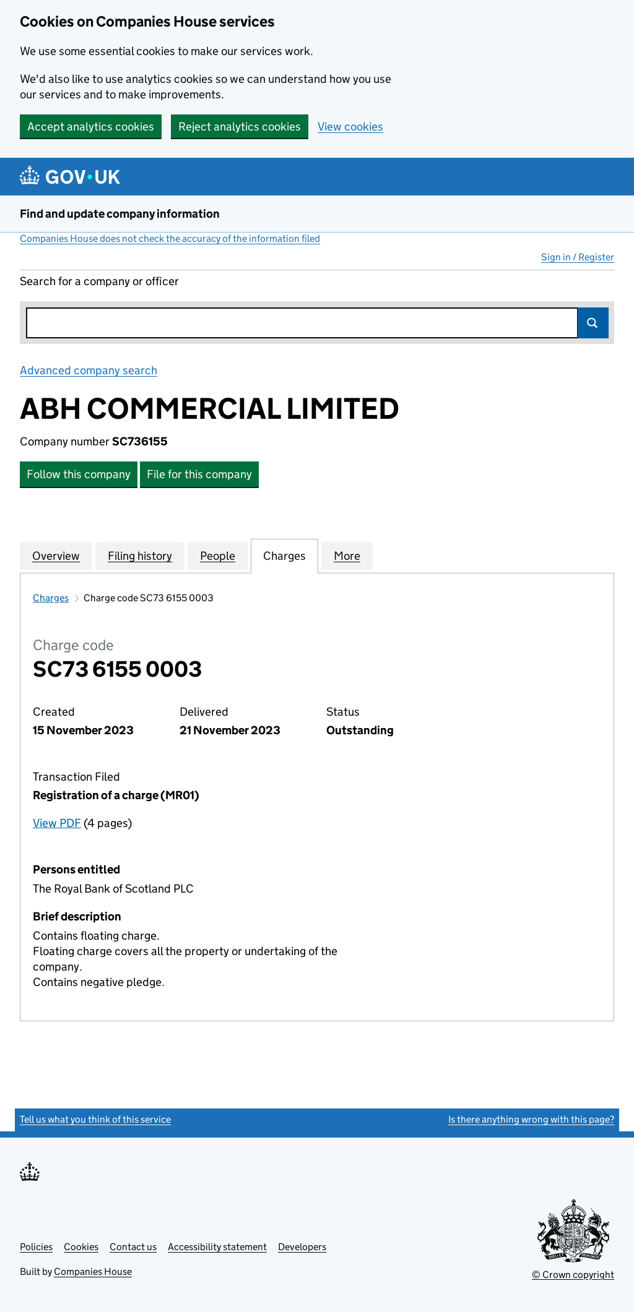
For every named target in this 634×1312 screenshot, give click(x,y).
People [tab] (217, 555)
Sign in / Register (577, 257)
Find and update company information (120, 214)
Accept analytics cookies (90, 126)
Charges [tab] (284, 555)
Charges (51, 598)
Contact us (133, 1247)
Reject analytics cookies (239, 126)
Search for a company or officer (99, 281)
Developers (302, 1247)
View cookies (350, 126)
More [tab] (347, 555)
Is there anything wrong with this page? (531, 1119)
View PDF (57, 823)
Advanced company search (88, 370)
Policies (36, 1247)
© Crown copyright (573, 1274)
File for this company (199, 474)
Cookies (81, 1247)
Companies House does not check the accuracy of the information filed (170, 238)
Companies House (93, 1271)
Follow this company (79, 474)
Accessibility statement (217, 1247)
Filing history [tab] (140, 555)
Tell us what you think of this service (95, 1119)
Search (593, 322)
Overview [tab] (56, 555)
